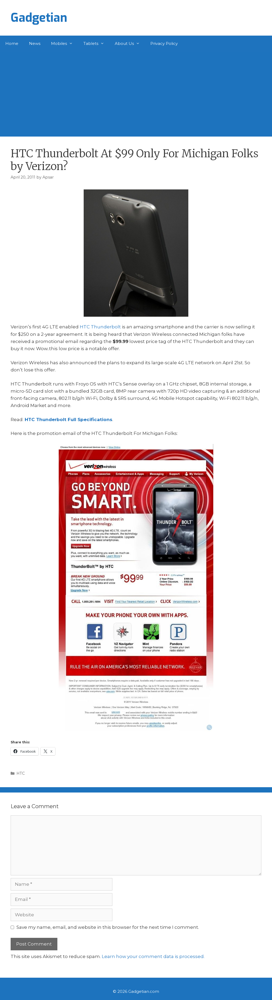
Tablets (96, 44)
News (34, 43)
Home (11, 43)
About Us (130, 44)
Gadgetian (39, 18)
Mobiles (64, 44)
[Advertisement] (136, 91)
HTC (20, 773)
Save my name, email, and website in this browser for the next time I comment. (107, 927)
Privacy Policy (164, 43)
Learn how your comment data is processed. (153, 956)
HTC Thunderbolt (100, 326)
